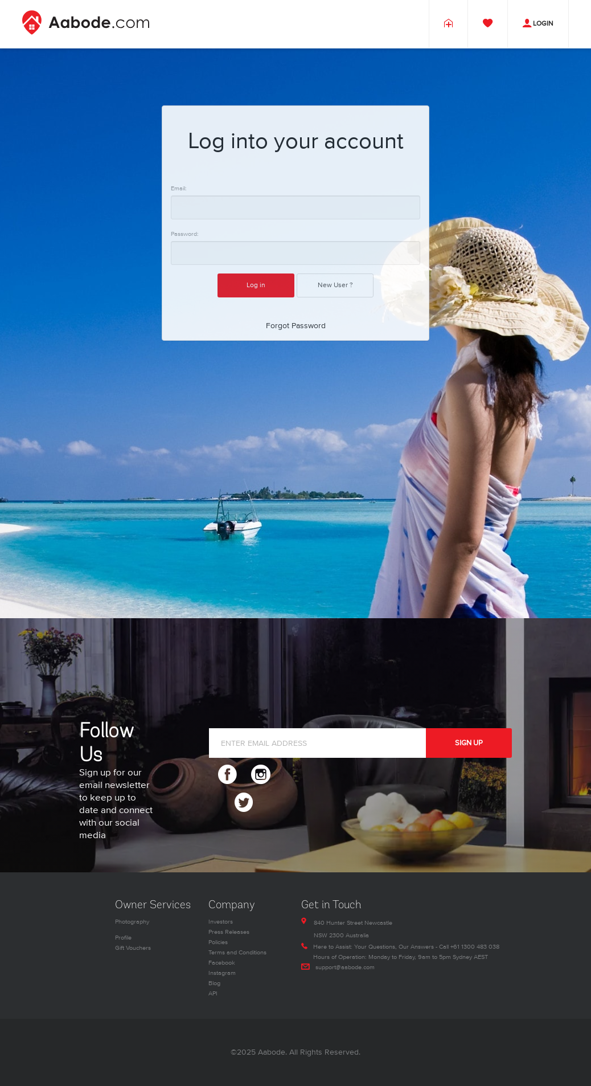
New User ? (335, 285)
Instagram (222, 973)
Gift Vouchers (133, 948)
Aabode (271, 1052)
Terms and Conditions (237, 952)
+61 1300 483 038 (474, 946)
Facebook (221, 962)
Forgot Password (296, 325)
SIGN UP (469, 743)
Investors (220, 921)
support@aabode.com (345, 967)
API (212, 993)
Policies (218, 942)
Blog (214, 983)
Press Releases (228, 932)
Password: (185, 234)
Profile (123, 937)
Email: (179, 188)
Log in (256, 285)
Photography (132, 921)
